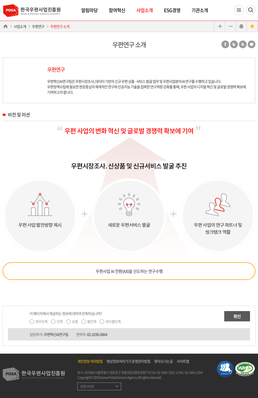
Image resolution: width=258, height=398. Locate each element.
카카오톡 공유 (251, 44)
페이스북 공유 (225, 44)
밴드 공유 (243, 44)
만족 (60, 321)
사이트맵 (183, 361)
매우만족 (41, 321)
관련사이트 (87, 386)
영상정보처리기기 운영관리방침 (128, 361)
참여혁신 (117, 10)
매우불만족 (113, 321)
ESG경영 (172, 10)
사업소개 (144, 10)
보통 (75, 321)
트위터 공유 (234, 44)
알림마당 (89, 10)
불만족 (91, 321)
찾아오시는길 (163, 361)
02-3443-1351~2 (167, 372)
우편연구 (38, 26)
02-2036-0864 (97, 334)
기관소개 (200, 10)
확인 (237, 316)
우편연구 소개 (59, 26)
